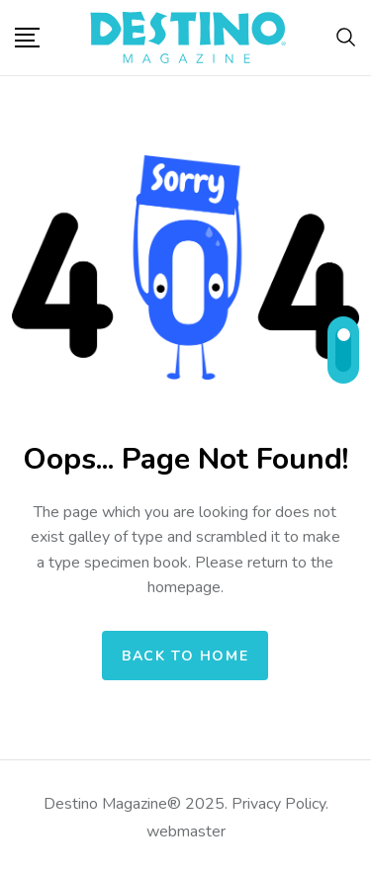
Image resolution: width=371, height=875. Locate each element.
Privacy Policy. (278, 804)
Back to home (185, 656)
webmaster (186, 831)
